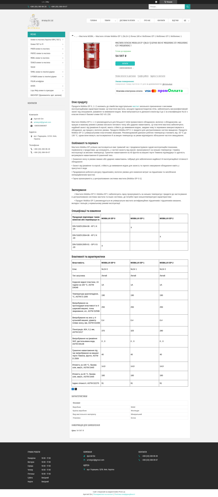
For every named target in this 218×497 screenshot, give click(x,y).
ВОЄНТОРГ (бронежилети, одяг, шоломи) (46, 95)
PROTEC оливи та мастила (40, 53)
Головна (93, 20)
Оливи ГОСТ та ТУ (37, 44)
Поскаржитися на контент (103, 494)
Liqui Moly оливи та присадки (42, 90)
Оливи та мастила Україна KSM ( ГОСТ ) (46, 40)
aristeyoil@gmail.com (42, 122)
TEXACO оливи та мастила (40, 63)
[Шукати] (187, 6)
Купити (125, 64)
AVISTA (33, 86)
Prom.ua (122, 492)
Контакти (161, 20)
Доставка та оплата (127, 20)
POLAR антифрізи (37, 81)
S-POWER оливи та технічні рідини (43, 77)
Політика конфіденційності (124, 494)
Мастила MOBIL (86, 36)
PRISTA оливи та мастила (40, 49)
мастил (135, 106)
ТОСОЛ (33, 67)
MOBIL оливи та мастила (40, 58)
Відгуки (175, 20)
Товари (107, 20)
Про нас (147, 20)
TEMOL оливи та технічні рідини (42, 72)
